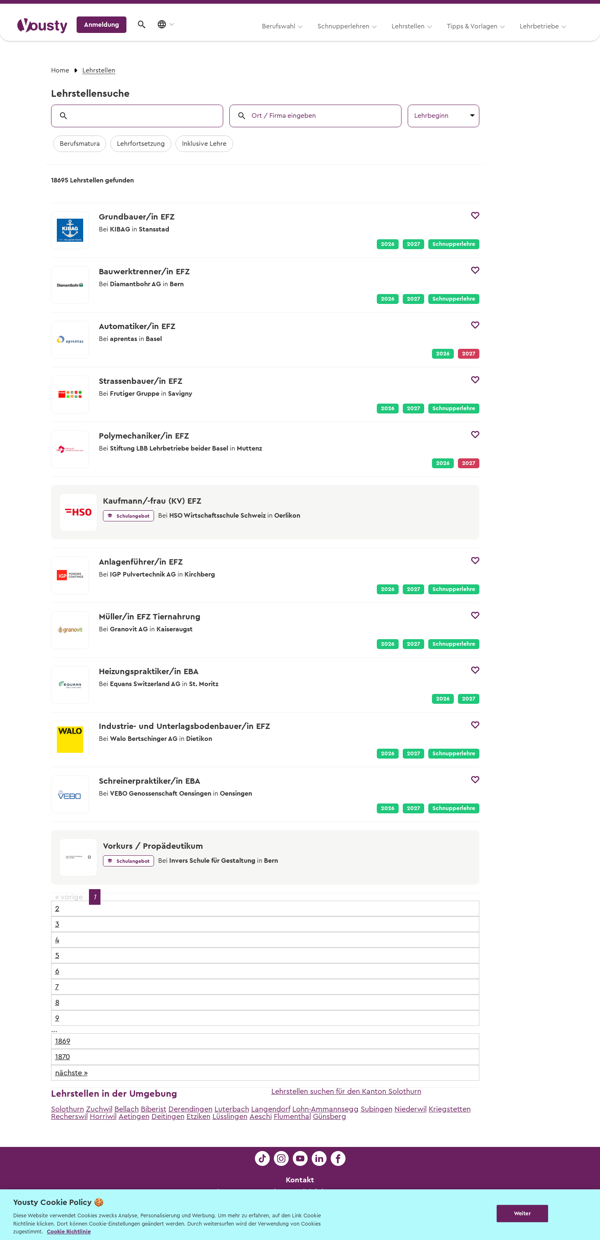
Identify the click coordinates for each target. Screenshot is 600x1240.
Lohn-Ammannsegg (325, 1109)
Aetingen (134, 1116)
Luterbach (232, 1109)
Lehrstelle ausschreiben (547, 9)
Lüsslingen (229, 1116)
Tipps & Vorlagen (368, 36)
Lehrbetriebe (435, 36)
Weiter (522, 1214)
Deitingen (168, 1116)
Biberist (153, 1109)
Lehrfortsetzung (141, 143)
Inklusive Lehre (204, 143)
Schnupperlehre (453, 244)
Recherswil (69, 1116)
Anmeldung (511, 35)
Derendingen (190, 1109)
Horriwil (103, 1116)
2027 (413, 244)
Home (60, 70)
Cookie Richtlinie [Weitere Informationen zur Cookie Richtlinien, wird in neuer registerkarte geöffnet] (69, 1231)
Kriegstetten (450, 1109)
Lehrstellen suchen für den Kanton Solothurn (346, 1091)
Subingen (376, 1109)
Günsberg (329, 1116)
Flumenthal (292, 1116)
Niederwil (411, 1109)
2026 (388, 244)
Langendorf (270, 1109)
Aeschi (261, 1116)
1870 (62, 1056)
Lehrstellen (304, 36)
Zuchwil (99, 1109)
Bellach (126, 1109)
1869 (62, 1041)
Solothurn (67, 1109)
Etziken (198, 1116)
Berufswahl (174, 36)
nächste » (71, 1073)
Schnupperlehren (240, 36)
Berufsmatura (80, 143)
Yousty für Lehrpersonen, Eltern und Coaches (429, 9)
